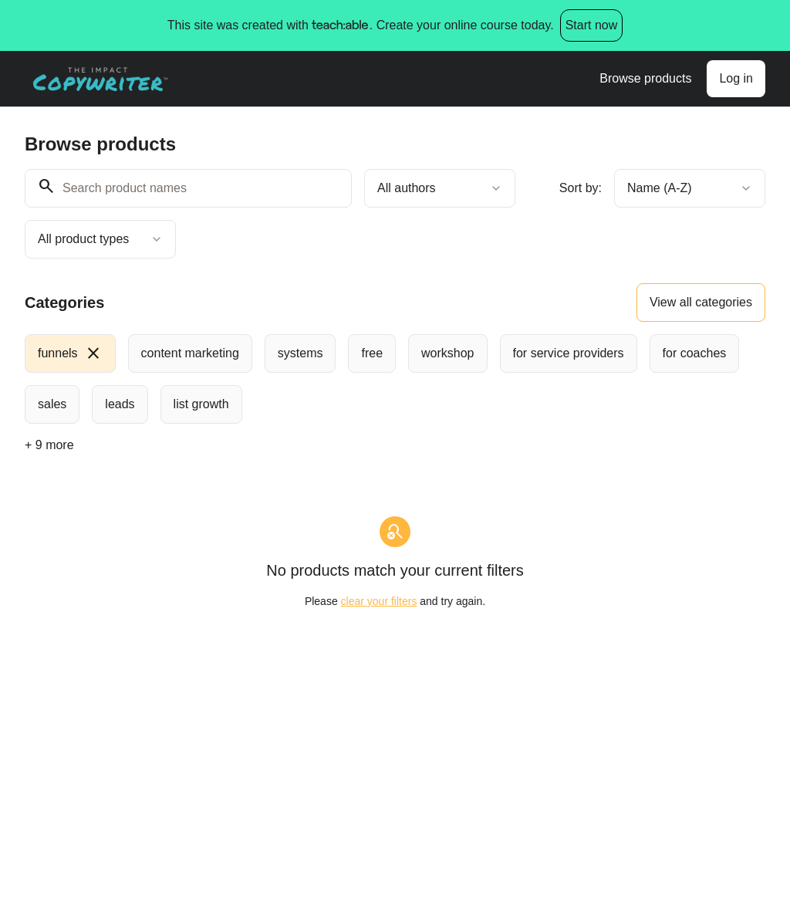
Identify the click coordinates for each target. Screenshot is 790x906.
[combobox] (439, 188)
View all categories (701, 302)
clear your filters (379, 601)
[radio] (70, 353)
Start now (591, 25)
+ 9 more (49, 444)
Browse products (645, 78)
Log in (736, 78)
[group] (395, 379)
